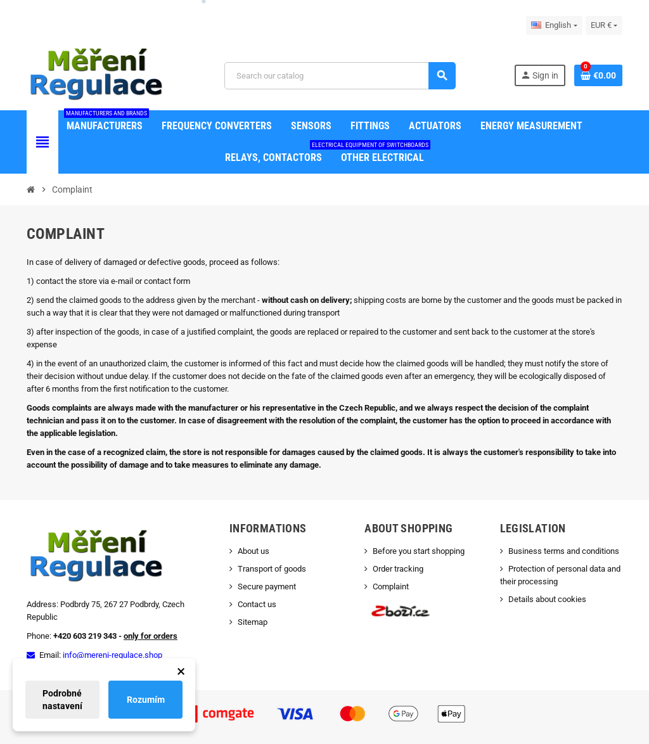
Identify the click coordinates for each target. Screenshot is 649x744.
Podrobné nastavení (62, 699)
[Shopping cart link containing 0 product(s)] (598, 75)
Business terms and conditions (563, 551)
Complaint (391, 586)
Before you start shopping (419, 551)
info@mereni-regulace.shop (112, 655)
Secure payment (267, 586)
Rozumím (146, 700)
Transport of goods (272, 569)
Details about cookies (547, 599)
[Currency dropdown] (604, 25)
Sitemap (252, 622)
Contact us (257, 604)
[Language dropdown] (554, 25)
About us (253, 551)
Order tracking (398, 569)
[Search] (340, 75)
